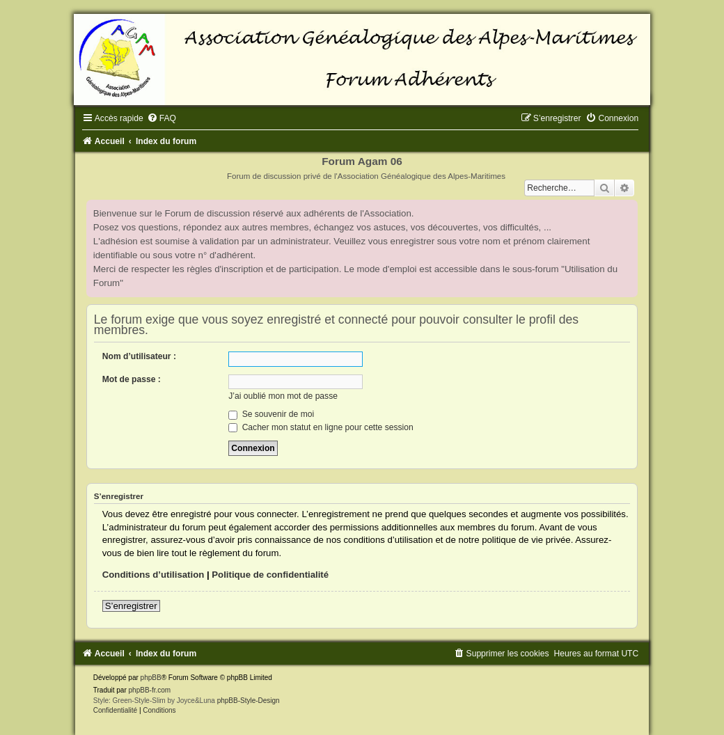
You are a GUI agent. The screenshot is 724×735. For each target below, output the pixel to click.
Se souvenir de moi (271, 414)
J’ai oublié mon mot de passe (283, 396)
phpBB (151, 677)
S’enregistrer (131, 606)
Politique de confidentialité (270, 574)
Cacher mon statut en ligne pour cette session (320, 427)
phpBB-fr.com (150, 690)
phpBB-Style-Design (248, 700)
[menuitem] (161, 118)
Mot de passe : (131, 379)
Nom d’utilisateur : (139, 356)
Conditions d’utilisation (153, 574)
